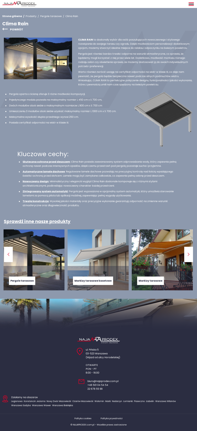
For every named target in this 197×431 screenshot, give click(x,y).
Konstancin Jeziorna (34, 401)
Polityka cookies (82, 418)
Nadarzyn (117, 401)
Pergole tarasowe (51, 16)
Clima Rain (71, 16)
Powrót (16, 29)
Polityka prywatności (112, 418)
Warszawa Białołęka (62, 405)
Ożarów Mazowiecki (82, 401)
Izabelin (150, 401)
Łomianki (128, 401)
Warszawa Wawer (41, 405)
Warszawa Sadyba (21, 405)
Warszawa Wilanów (165, 401)
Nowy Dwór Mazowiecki (59, 401)
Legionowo (17, 401)
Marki (108, 401)
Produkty (31, 16)
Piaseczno (139, 401)
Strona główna (12, 16)
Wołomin (99, 401)
